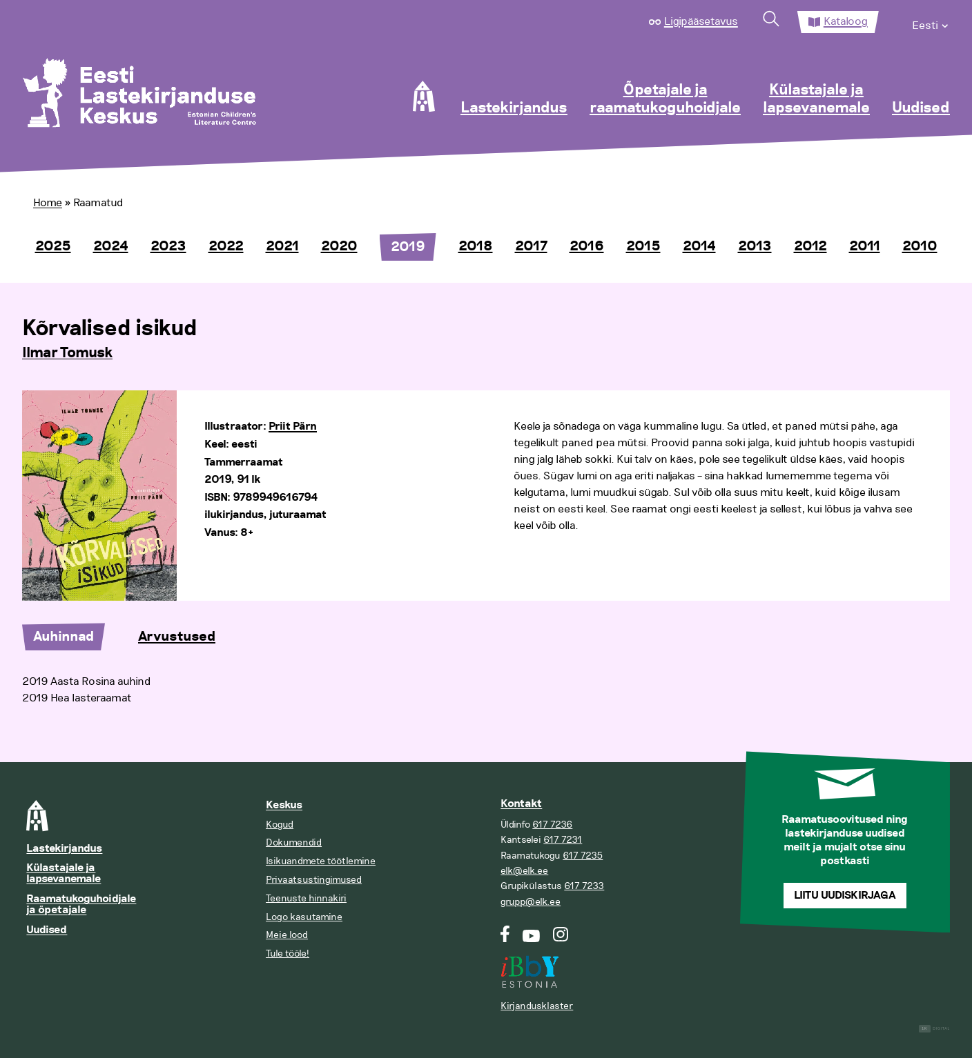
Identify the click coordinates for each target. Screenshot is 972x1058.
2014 (699, 246)
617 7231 (562, 840)
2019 (408, 247)
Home (47, 203)
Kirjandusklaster (536, 1006)
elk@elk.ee (524, 871)
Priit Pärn (293, 426)
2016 (587, 246)
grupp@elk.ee (530, 902)
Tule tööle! (287, 953)
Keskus (284, 805)
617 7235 (583, 855)
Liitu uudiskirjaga (845, 895)
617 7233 (584, 886)
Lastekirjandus (513, 108)
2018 (475, 246)
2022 (226, 246)
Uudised (921, 108)
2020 (339, 246)
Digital (934, 1028)
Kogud (279, 824)
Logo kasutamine (304, 917)
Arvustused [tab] (176, 637)
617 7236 (552, 824)
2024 (110, 246)
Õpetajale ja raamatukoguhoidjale (665, 99)
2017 (531, 246)
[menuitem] (931, 22)
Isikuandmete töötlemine (321, 861)
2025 (53, 246)
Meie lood (287, 935)
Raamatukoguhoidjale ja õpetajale (81, 904)
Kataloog (846, 21)
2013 (755, 246)
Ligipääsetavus (701, 21)
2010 (919, 246)
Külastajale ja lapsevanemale (816, 99)
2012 (810, 246)
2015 (643, 246)
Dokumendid (294, 842)
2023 (168, 246)
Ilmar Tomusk (67, 353)
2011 (864, 246)
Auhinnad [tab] (63, 637)
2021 (282, 246)
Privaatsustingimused (314, 880)
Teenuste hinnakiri (306, 898)
